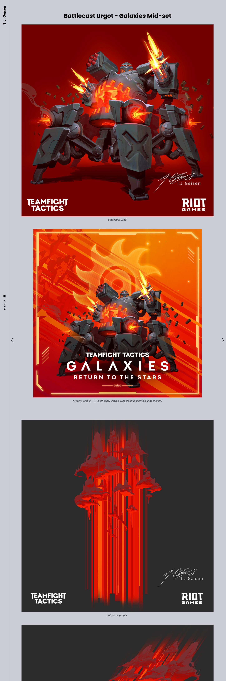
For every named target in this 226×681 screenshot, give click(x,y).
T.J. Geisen (4, 15)
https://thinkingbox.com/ (147, 400)
